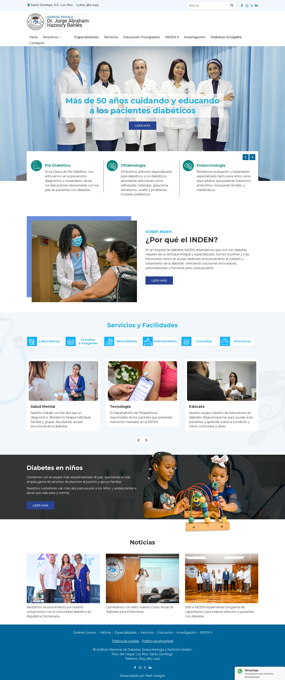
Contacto (246, 37)
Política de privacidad (157, 639)
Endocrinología (211, 163)
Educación (165, 630)
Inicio (33, 37)
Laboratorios (43, 339)
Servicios (103, 37)
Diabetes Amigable (217, 37)
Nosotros (52, 37)
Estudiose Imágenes (82, 339)
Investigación (186, 37)
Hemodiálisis (120, 339)
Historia (105, 630)
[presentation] (246, 155)
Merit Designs (155, 674)
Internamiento (160, 339)
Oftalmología (133, 163)
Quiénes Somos (84, 630)
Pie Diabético (57, 163)
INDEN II (163, 37)
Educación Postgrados (133, 37)
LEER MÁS (142, 123)
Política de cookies (125, 639)
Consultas (196, 339)
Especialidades (78, 37)
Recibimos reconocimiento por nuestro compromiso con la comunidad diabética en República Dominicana (59, 609)
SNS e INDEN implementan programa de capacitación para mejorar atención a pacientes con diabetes (219, 609)
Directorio (235, 339)
